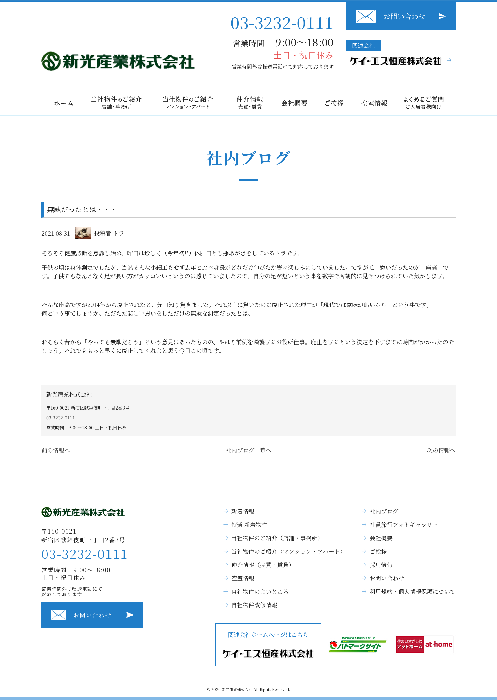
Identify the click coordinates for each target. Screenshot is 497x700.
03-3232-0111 (282, 22)
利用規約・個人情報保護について (413, 591)
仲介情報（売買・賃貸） (262, 564)
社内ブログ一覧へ (248, 450)
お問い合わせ (404, 16)
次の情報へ (441, 450)
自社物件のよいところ (260, 591)
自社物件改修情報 (254, 605)
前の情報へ (55, 450)
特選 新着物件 (249, 524)
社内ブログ (384, 511)
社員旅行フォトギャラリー (404, 524)
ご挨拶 (378, 551)
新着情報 (242, 511)
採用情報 (381, 564)
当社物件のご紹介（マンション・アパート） (288, 551)
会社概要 (381, 538)
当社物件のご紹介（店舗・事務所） (277, 538)
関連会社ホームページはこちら (268, 644)
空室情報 (242, 578)
